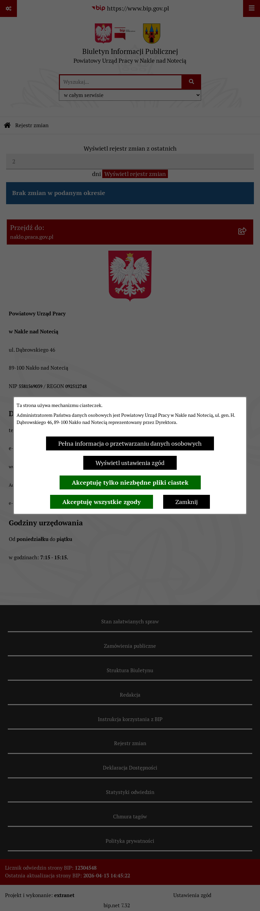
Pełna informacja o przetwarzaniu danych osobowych (130, 443)
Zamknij (186, 502)
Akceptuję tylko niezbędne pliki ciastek (130, 482)
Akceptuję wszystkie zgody (101, 502)
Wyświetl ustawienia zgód (130, 463)
